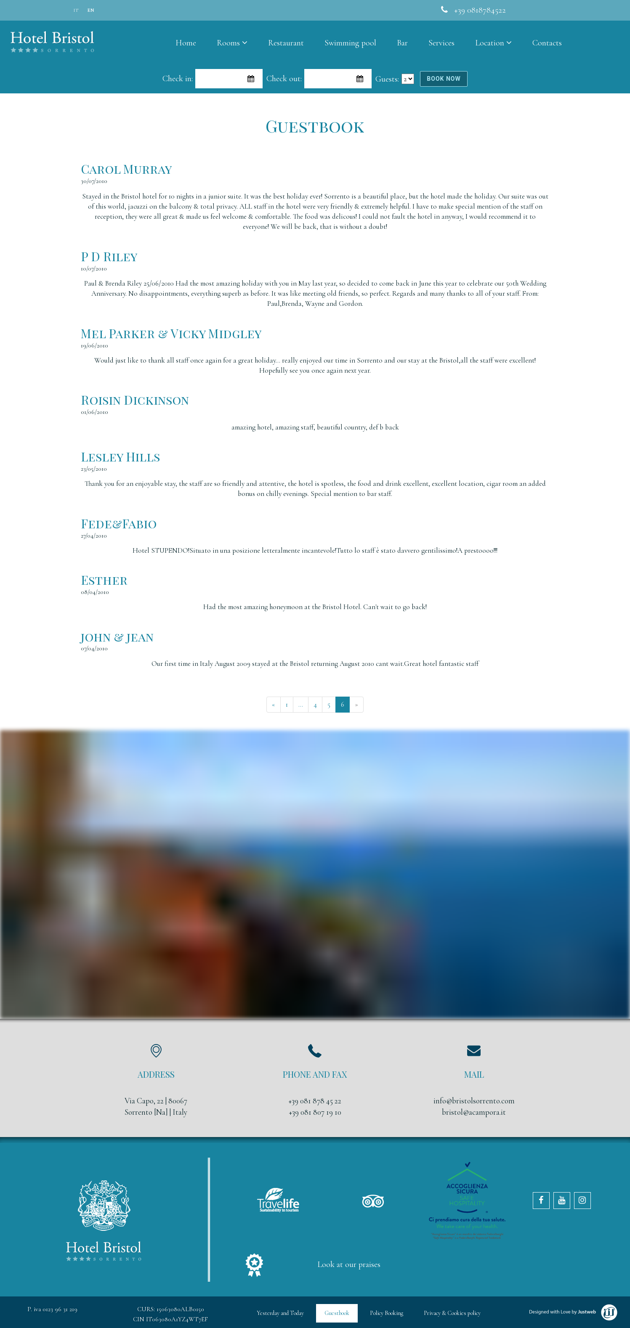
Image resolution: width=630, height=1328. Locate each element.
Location (493, 43)
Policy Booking (386, 1313)
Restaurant (286, 43)
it (76, 10)
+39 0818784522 (480, 10)
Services (441, 43)
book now (443, 78)
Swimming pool (350, 43)
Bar (402, 43)
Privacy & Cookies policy (452, 1313)
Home (185, 43)
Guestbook (336, 1313)
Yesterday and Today (280, 1313)
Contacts (547, 43)
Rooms (232, 43)
